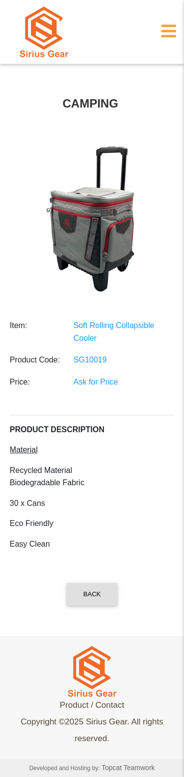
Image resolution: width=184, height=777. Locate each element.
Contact (110, 705)
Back (92, 594)
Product (74, 705)
